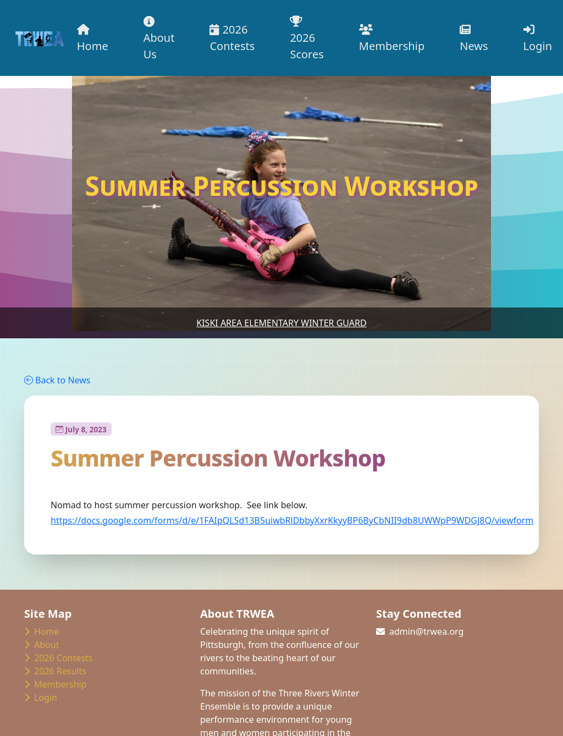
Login (537, 38)
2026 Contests (232, 37)
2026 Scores (306, 39)
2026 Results (55, 671)
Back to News (57, 380)
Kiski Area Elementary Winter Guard (281, 323)
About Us (159, 39)
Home (92, 38)
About (41, 645)
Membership (391, 38)
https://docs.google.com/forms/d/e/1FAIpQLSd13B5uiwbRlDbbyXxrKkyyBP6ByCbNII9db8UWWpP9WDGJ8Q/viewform (292, 520)
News (474, 38)
